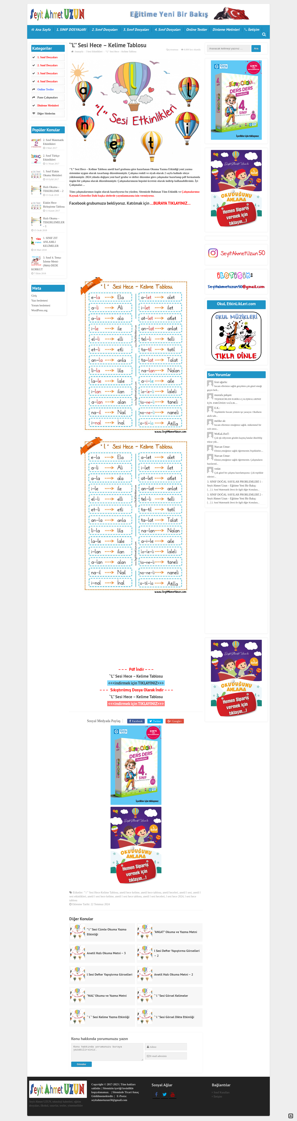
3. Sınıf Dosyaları (136, 29)
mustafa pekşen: (234, 399)
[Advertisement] (135, 242)
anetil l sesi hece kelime (100, 897)
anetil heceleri (170, 893)
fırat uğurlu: (234, 386)
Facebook (138, 720)
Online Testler (196, 29)
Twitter (156, 720)
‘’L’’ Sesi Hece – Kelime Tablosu (136, 676)
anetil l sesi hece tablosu (128, 897)
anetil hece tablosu (151, 893)
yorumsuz (173, 49)
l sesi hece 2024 (175, 897)
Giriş (34, 295)
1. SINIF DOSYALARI (71, 29)
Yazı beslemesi (39, 300)
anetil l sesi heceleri (154, 897)
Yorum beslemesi (40, 305)
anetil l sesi (185, 893)
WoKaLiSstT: (234, 437)
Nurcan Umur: (234, 459)
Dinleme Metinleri (225, 29)
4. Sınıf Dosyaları (167, 29)
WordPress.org (39, 310)
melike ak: (234, 424)
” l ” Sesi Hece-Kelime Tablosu (101, 893)
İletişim (253, 29)
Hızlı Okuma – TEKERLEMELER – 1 (54, 222)
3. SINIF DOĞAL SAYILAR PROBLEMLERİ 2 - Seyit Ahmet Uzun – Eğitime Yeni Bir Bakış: (234, 498)
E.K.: (234, 412)
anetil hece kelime (130, 893)
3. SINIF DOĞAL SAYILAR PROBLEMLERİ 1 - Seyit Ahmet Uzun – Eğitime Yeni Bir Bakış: (234, 485)
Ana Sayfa (42, 29)
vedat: (235, 472)
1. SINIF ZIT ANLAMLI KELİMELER (50, 242)
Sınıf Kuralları (222, 1093)
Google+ (175, 720)
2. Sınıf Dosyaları (104, 29)
